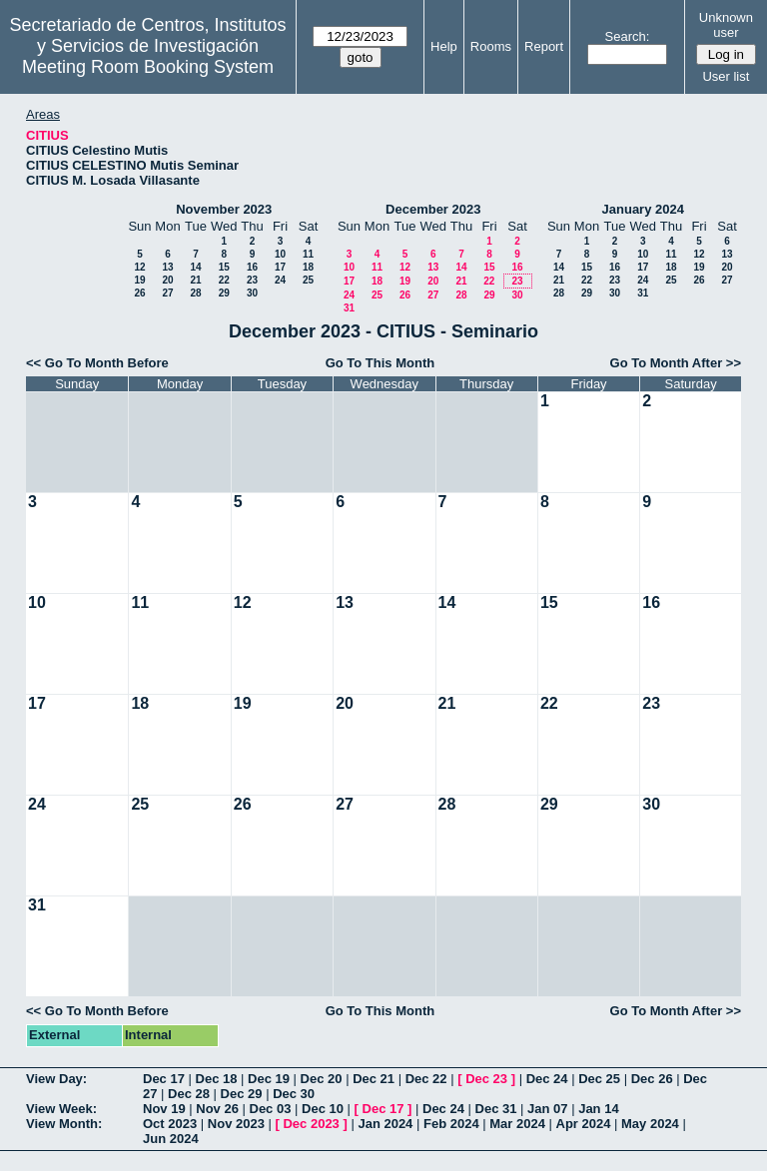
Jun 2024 (171, 1138)
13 (167, 267)
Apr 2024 (583, 1123)
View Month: (64, 1123)
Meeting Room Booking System (148, 67)
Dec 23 (486, 1078)
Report (543, 46)
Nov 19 (164, 1108)
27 (167, 293)
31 (349, 307)
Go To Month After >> (675, 362)
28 (195, 293)
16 (252, 267)
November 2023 (224, 209)
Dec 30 (294, 1093)
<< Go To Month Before (97, 362)
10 (280, 254)
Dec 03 (271, 1108)
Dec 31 (496, 1108)
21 (195, 280)
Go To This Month (380, 362)
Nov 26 (217, 1108)
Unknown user (726, 25)
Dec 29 (242, 1093)
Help (443, 46)
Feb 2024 (451, 1123)
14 (195, 267)
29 (224, 293)
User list (725, 76)
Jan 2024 (385, 1123)
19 (139, 280)
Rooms (490, 46)
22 (224, 280)
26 (139, 293)
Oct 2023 (170, 1123)
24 (280, 280)
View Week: (61, 1108)
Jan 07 (547, 1108)
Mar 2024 (517, 1123)
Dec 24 (547, 1078)
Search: (627, 36)
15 (224, 267)
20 (167, 280)
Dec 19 (269, 1078)
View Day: (56, 1078)
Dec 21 (373, 1078)
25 (308, 280)
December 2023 (432, 209)
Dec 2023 (311, 1123)
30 (252, 293)
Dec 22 (426, 1078)
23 (252, 280)
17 (280, 267)
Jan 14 (598, 1108)
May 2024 (650, 1123)
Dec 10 (323, 1108)
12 (139, 267)
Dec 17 (164, 1078)
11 (308, 254)
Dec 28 (189, 1093)
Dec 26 (652, 1078)
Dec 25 (599, 1078)
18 (308, 267)
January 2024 (643, 209)
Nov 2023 (236, 1123)
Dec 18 (217, 1078)
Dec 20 (322, 1078)
